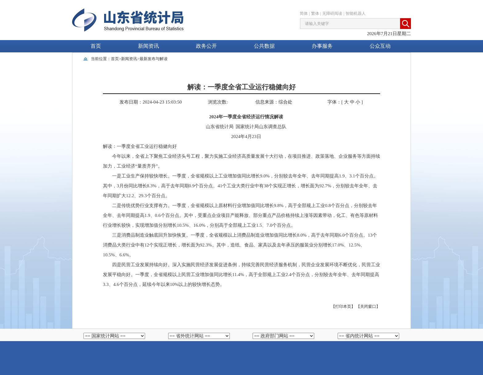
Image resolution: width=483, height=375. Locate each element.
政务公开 (206, 46)
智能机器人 (356, 13)
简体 (304, 13)
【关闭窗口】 (368, 306)
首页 (96, 46)
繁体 (315, 13)
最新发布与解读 (154, 58)
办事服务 (322, 46)
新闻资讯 (148, 46)
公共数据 (264, 46)
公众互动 (380, 46)
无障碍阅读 (332, 13)
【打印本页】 (343, 306)
